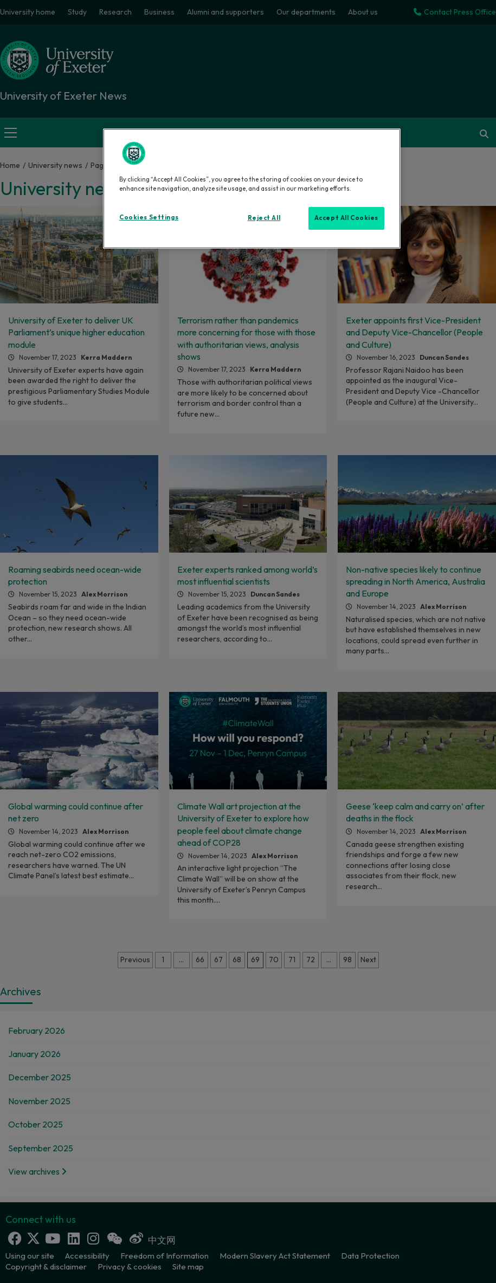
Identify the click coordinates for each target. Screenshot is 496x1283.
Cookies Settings (148, 217)
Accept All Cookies (346, 218)
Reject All (264, 218)
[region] (252, 188)
